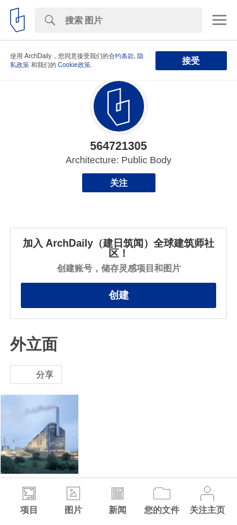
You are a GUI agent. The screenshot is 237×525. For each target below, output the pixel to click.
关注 (119, 183)
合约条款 (121, 55)
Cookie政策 (74, 64)
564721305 (118, 146)
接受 (191, 61)
